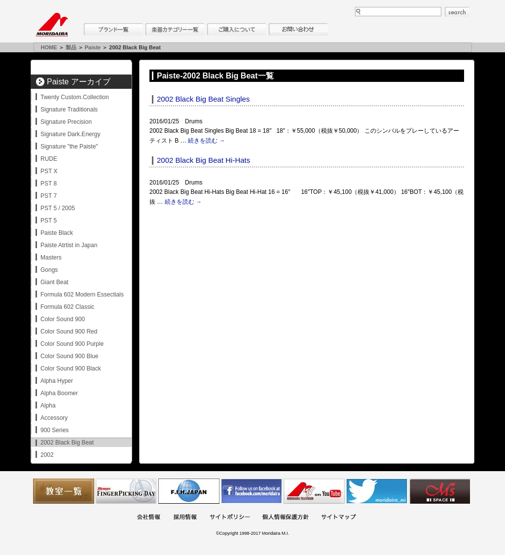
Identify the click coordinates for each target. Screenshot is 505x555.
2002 (47, 454)
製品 (71, 47)
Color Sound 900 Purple (72, 343)
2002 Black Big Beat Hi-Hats (203, 160)
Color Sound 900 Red (68, 331)
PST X (48, 171)
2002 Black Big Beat (67, 442)
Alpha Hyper (56, 380)
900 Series (54, 430)
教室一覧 (63, 491)
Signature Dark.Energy (70, 134)
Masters (51, 257)
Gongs (49, 269)
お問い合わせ (298, 29)
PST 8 (48, 183)
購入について (236, 29)
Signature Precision (66, 121)
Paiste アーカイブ (78, 81)
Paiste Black (56, 232)
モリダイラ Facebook (251, 491)
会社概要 (148, 518)
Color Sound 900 (62, 319)
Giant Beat (54, 282)
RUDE (48, 158)
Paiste (93, 47)
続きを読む (206, 140)
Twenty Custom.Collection (74, 97)
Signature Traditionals (69, 109)
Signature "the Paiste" (69, 146)
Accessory (54, 417)
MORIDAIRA (52, 25)
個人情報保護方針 (285, 518)
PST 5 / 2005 (57, 208)
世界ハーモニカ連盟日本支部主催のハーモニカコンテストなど (188, 491)
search (457, 12)
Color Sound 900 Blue (69, 356)
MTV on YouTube (314, 491)
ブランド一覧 (113, 29)
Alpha (48, 405)
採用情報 (185, 518)
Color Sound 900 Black (70, 368)
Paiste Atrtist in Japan (68, 245)
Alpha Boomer (59, 393)
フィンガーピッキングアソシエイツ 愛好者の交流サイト (126, 491)
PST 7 (48, 195)
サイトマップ (338, 518)
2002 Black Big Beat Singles (203, 99)
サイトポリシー (229, 518)
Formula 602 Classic (67, 306)
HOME (49, 47)
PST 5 (48, 220)
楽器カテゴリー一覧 (175, 29)
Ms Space (439, 491)
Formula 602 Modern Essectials (82, 294)
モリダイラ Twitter (376, 491)
